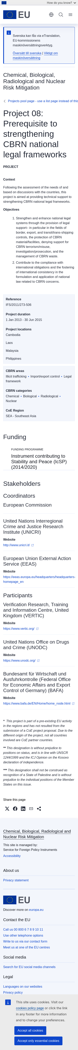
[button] (7, 809)
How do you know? (61, 2)
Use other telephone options (23, 935)
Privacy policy (13, 992)
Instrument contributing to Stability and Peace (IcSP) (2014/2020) (39, 461)
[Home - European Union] (24, 14)
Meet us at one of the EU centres (26, 947)
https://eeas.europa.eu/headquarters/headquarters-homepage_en (39, 579)
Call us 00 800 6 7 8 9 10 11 (23, 929)
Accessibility (12, 856)
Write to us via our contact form (25, 941)
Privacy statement (16, 880)
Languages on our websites (22, 986)
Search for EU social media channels (29, 967)
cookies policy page (30, 1008)
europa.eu (36, 909)
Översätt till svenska (27, 53)
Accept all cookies (30, 1030)
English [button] (51, 14)
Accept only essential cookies (38, 1040)
